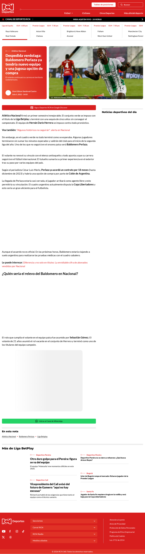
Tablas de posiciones (102, 5)
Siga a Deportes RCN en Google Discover (49, 108)
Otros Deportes (106, 13)
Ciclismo (85, 13)
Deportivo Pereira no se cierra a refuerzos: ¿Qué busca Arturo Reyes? (102, 459)
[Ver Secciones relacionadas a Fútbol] (70, 13)
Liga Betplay (44, 437)
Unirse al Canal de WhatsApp (49, 421)
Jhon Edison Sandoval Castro (24, 91)
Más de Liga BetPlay (18, 449)
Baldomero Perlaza (28, 437)
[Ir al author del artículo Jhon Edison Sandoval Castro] (8, 93)
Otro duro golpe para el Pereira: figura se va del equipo (50, 461)
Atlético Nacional (9, 437)
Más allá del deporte (133, 13)
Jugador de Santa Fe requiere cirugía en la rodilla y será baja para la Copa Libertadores (103, 496)
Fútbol (66, 13)
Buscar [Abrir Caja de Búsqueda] (125, 5)
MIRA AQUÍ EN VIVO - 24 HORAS (87, 19)
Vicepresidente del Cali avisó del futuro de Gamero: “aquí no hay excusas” (51, 488)
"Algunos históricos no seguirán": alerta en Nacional (44, 130)
